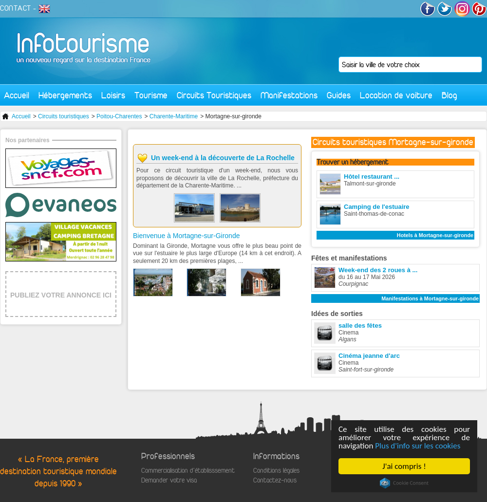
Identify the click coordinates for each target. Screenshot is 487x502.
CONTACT (15, 8)
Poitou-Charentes (119, 116)
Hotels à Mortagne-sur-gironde (435, 235)
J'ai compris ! (404, 466)
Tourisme (151, 95)
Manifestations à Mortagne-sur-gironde (430, 298)
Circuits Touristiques (214, 95)
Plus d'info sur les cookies (417, 446)
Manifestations (289, 95)
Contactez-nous (275, 480)
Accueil (16, 95)
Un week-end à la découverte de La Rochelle (223, 158)
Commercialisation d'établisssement (188, 470)
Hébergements (65, 95)
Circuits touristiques (63, 116)
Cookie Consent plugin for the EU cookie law (404, 483)
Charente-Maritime (174, 116)
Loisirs (113, 95)
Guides (339, 95)
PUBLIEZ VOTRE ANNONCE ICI (61, 295)
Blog (449, 95)
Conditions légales (276, 470)
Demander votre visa (169, 480)
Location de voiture (396, 95)
